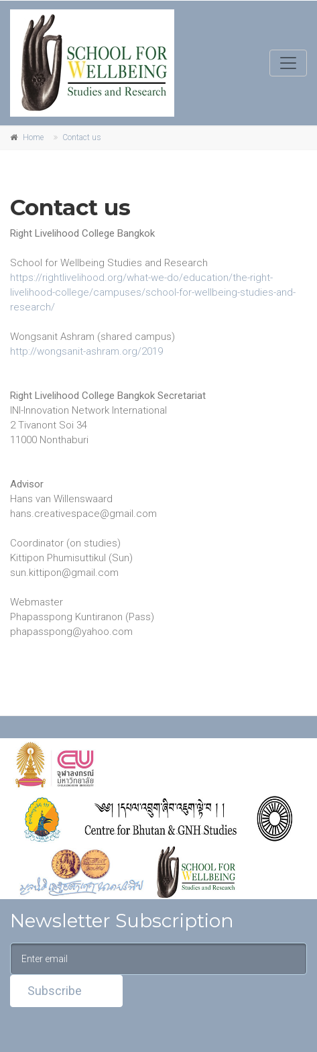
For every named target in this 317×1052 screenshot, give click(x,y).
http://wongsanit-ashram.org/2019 (86, 351)
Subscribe (54, 991)
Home (33, 137)
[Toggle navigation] (288, 63)
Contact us (81, 137)
